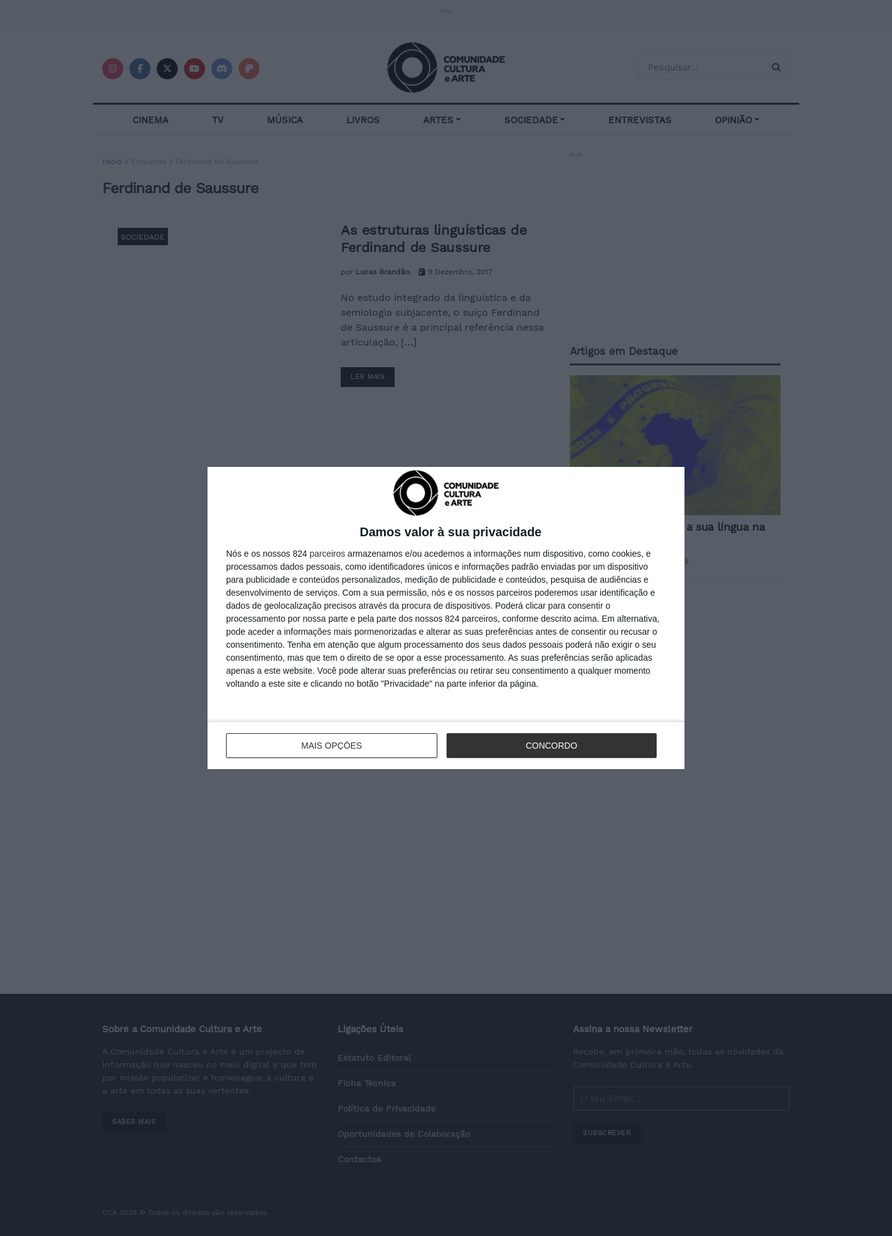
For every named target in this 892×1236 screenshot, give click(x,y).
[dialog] (446, 617)
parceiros (328, 553)
